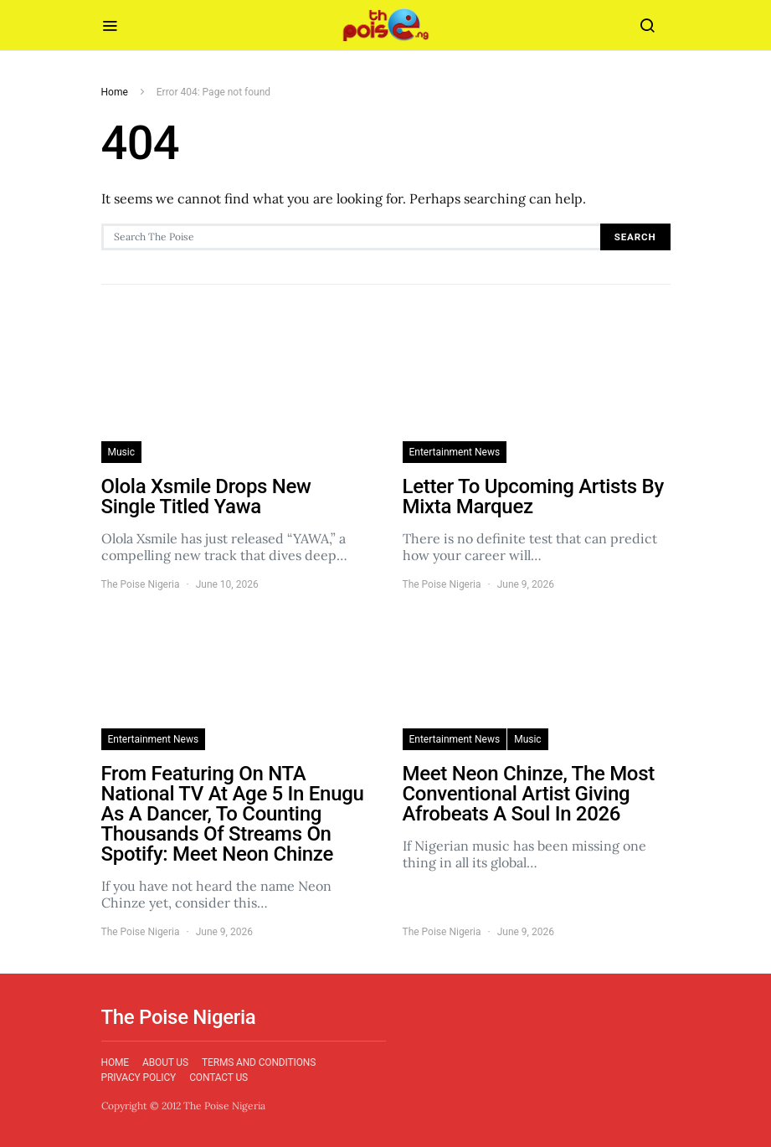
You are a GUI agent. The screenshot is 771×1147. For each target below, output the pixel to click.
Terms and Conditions (259, 1062)
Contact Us (218, 1077)
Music (121, 452)
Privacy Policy (139, 1077)
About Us (165, 1062)
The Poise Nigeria (140, 584)
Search (635, 237)
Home (114, 92)
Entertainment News (455, 452)
